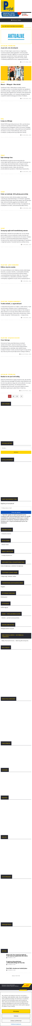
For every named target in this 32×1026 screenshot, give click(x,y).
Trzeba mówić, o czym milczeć (11, 304)
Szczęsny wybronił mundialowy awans (14, 230)
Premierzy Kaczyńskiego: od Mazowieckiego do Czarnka (15, 875)
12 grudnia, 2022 (25, 208)
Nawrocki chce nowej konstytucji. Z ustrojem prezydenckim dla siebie (17, 868)
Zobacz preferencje (15, 1020)
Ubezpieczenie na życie (7, 570)
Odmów (16, 1016)
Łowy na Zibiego (6, 121)
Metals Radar (5, 486)
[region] (16, 14)
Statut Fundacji (5, 938)
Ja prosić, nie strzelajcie (9, 48)
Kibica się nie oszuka (8, 267)
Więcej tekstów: (16, 888)
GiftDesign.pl (4, 549)
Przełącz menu (16, 20)
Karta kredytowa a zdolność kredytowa (12, 508)
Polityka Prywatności (7, 933)
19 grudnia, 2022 (25, 135)
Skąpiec (3, 528)
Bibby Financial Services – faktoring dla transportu (15, 582)
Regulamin (4, 940)
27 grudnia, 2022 (25, 98)
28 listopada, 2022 (25, 354)
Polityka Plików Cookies (8, 935)
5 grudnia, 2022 (26, 244)
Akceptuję (16, 1011)
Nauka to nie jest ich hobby (10, 377)
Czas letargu (5, 340)
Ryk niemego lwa (7, 157)
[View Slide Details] (16, 14)
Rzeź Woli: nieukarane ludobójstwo (16, 881)
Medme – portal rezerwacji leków (10, 560)
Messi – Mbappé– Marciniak (10, 84)
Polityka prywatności (16, 1024)
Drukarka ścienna (6, 475)
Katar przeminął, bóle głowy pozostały (14, 194)
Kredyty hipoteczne (7, 497)
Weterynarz (4, 539)
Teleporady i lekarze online (8, 518)
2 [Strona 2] (13, 396)
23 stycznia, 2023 (25, 62)
